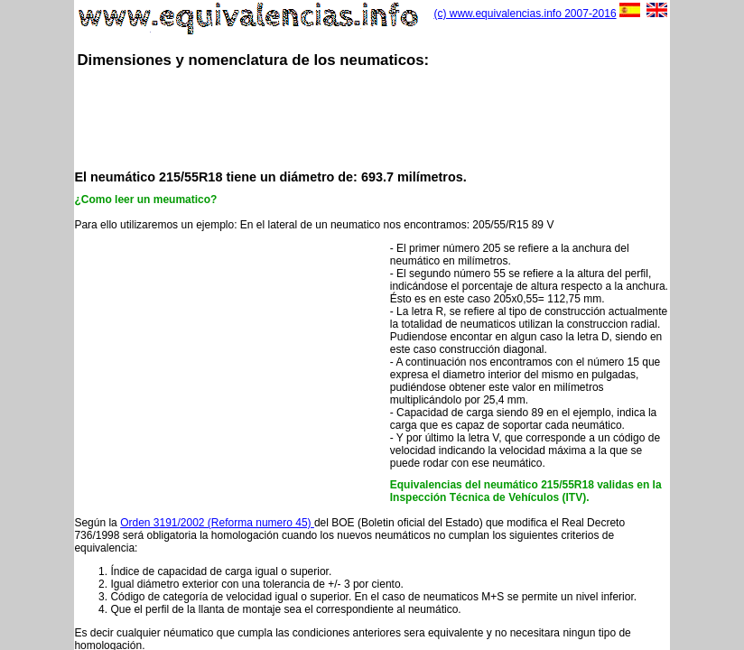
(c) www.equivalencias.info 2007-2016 (524, 13)
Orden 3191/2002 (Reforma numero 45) (217, 522)
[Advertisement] (402, 117)
